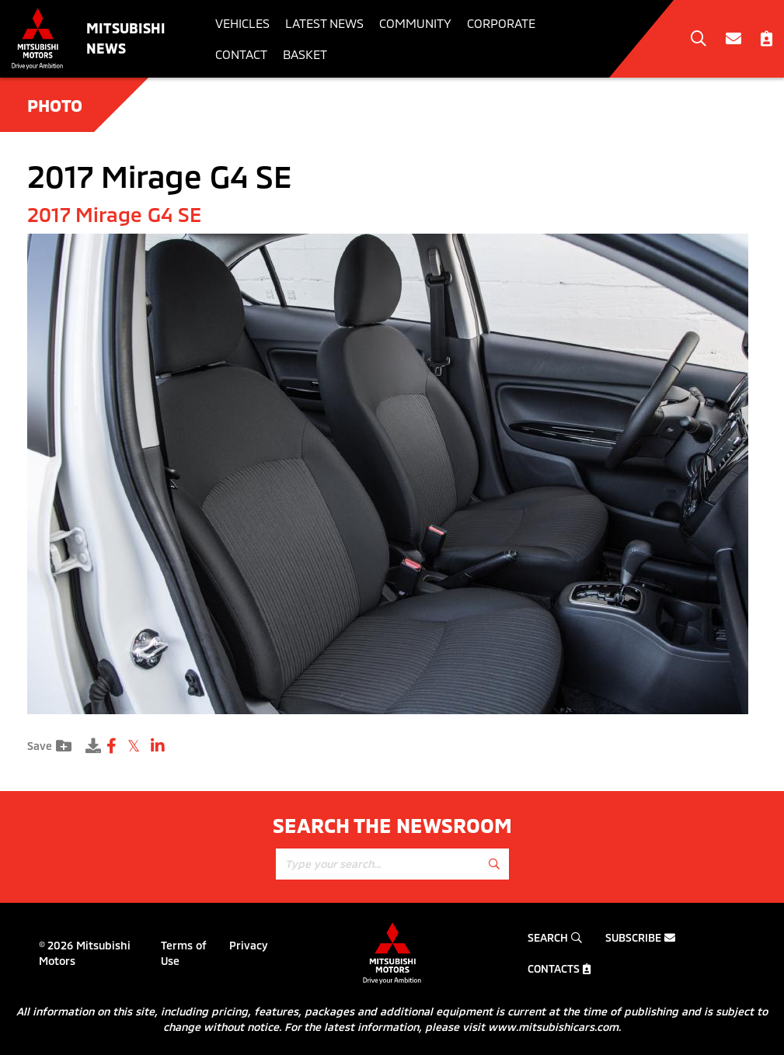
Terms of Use (184, 953)
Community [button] (415, 23)
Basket (305, 54)
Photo (54, 105)
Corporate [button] (501, 23)
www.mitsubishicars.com (553, 1026)
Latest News (324, 23)
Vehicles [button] (242, 23)
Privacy (248, 945)
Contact (241, 54)
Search (555, 937)
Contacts (559, 968)
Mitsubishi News (126, 38)
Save (49, 746)
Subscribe (640, 937)
